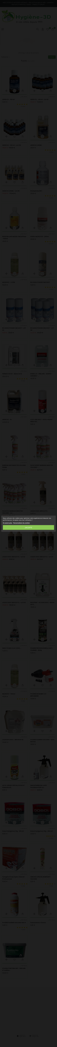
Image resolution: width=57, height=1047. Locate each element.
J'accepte (28, 527)
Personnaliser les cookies (21, 523)
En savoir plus (7, 523)
